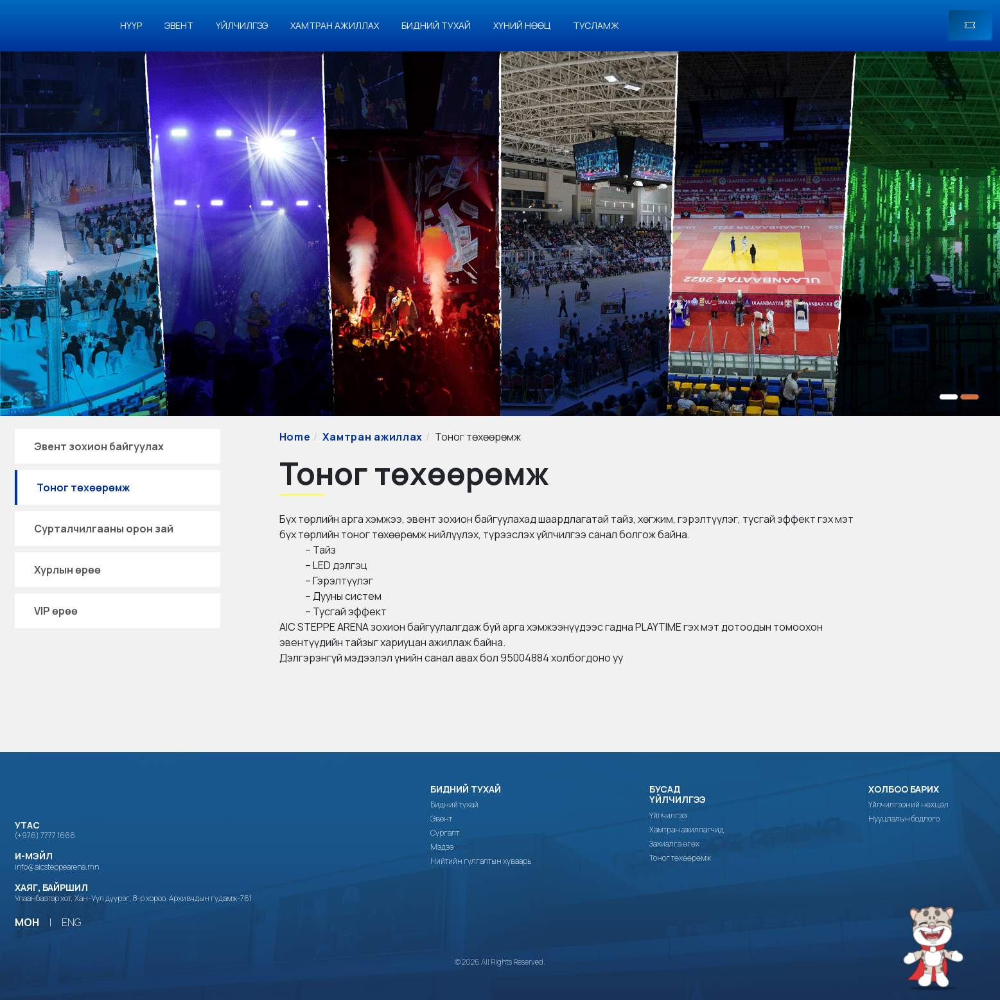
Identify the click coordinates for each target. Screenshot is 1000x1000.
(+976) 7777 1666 (45, 835)
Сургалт (444, 833)
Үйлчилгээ (242, 25)
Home (295, 437)
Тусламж (596, 25)
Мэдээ (441, 847)
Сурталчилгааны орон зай (103, 529)
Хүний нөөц (521, 25)
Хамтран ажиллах (334, 25)
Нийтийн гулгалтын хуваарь (480, 861)
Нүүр (131, 25)
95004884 (524, 658)
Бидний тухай (436, 25)
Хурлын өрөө (67, 570)
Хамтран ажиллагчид (686, 830)
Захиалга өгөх (674, 844)
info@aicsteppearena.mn (57, 866)
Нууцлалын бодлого (904, 819)
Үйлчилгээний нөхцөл (908, 805)
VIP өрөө (56, 611)
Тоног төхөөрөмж (83, 487)
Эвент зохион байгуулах (99, 446)
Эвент (178, 25)
